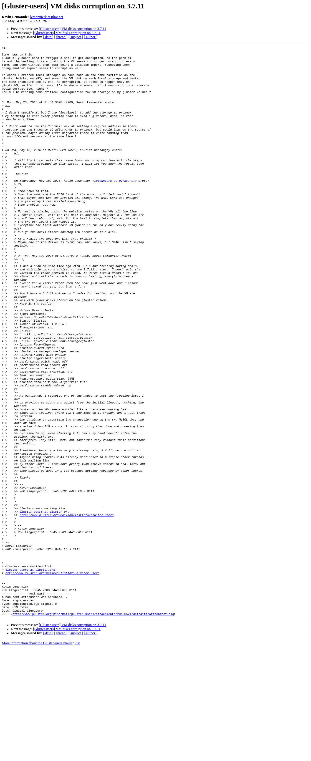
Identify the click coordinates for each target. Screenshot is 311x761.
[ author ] (91, 37)
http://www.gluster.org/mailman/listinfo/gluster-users (67, 609)
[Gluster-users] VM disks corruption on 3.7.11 (72, 29)
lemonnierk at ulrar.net (46, 17)
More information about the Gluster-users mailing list (41, 757)
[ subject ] (75, 37)
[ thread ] (61, 37)
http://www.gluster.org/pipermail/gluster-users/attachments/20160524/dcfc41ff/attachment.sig (93, 728)
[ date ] (48, 37)
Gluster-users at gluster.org (44, 605)
